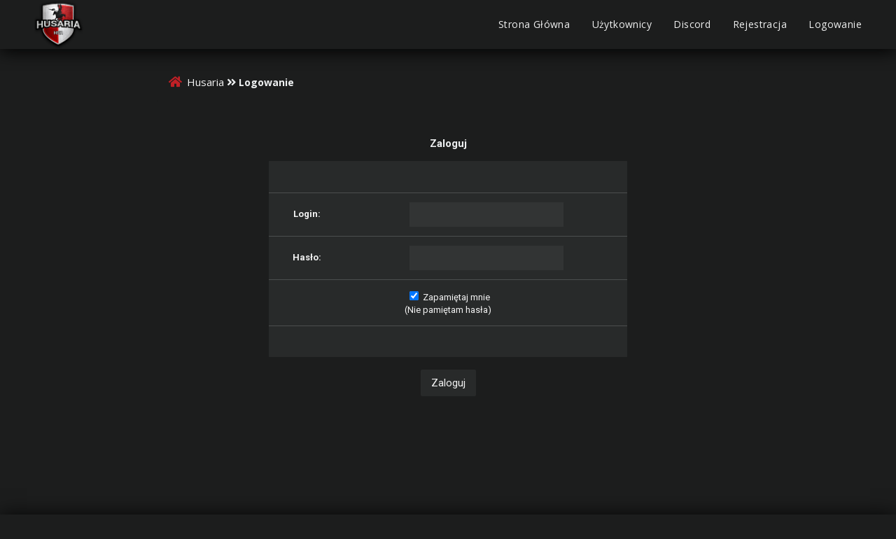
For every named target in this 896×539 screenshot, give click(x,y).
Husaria (205, 82)
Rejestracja (760, 24)
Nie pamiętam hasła (447, 309)
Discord (691, 24)
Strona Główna (534, 24)
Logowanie (835, 24)
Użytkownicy (622, 24)
